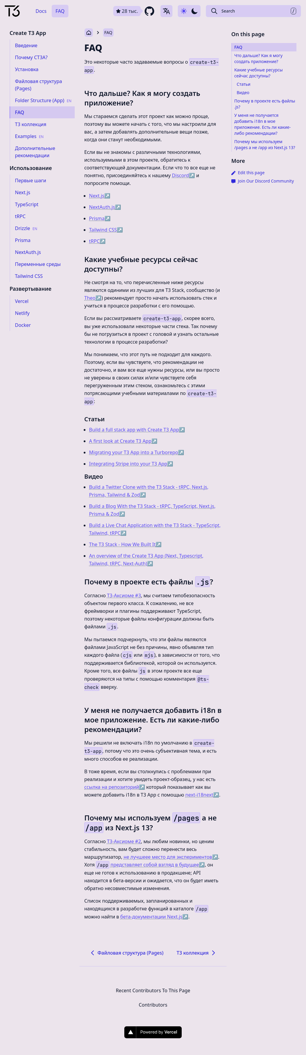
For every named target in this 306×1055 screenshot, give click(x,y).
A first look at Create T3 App (123, 441)
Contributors (153, 1005)
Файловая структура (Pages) (126, 952)
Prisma (100, 218)
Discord (183, 175)
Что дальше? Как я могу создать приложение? (142, 98)
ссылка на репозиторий (114, 787)
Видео (93, 476)
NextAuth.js (105, 207)
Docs (41, 11)
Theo (92, 298)
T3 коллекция (197, 952)
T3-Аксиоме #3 (124, 595)
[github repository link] (134, 11)
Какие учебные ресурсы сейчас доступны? (141, 264)
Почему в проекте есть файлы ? (148, 582)
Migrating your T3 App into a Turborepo (136, 452)
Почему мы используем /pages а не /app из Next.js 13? (264, 144)
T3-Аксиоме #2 (124, 841)
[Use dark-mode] (189, 11)
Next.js (99, 195)
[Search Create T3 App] (253, 11)
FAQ (60, 11)
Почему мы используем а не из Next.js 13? (150, 822)
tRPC (97, 241)
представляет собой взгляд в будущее (158, 864)
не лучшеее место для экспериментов (171, 857)
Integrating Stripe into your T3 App (131, 463)
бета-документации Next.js (154, 916)
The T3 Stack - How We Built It (125, 544)
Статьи (94, 419)
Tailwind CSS (106, 229)
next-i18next (202, 794)
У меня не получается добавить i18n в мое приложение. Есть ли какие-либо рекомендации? (152, 719)
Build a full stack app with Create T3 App (137, 429)
